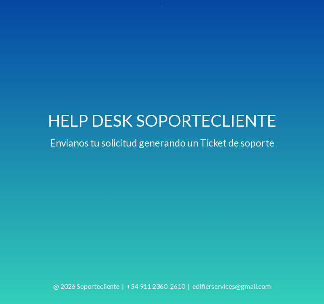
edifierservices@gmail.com (231, 286)
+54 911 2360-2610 (156, 286)
